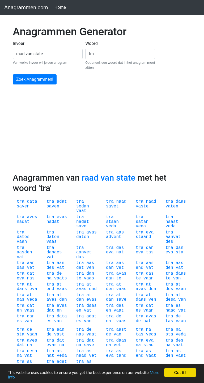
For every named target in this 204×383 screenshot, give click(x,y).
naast (171, 222)
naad (121, 202)
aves (32, 217)
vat (20, 257)
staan (112, 222)
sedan (82, 206)
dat (80, 268)
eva (150, 232)
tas (150, 252)
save (81, 226)
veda (111, 226)
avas (91, 232)
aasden (24, 252)
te (78, 278)
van (177, 278)
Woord (91, 43)
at (29, 284)
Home (61, 7)
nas (31, 278)
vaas (51, 242)
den (169, 268)
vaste (142, 206)
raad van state (108, 178)
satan (142, 222)
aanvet (84, 252)
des (169, 242)
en (19, 310)
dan (150, 248)
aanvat (173, 237)
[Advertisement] (102, 133)
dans (22, 289)
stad (148, 345)
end (139, 268)
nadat (23, 222)
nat (120, 252)
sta (179, 252)
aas (120, 232)
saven (23, 206)
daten (52, 237)
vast (59, 334)
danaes (54, 252)
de (59, 273)
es (138, 310)
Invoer (18, 43)
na (49, 278)
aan (31, 263)
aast (121, 330)
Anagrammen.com (26, 7)
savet (112, 206)
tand (121, 356)
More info (17, 377)
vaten (171, 206)
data (32, 202)
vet (31, 268)
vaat (81, 211)
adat (62, 202)
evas (62, 217)
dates (23, 237)
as (59, 351)
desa (170, 300)
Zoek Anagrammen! (34, 79)
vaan (22, 242)
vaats (60, 278)
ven (90, 268)
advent (113, 237)
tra (20, 202)
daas (181, 202)
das (80, 257)
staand (143, 237)
